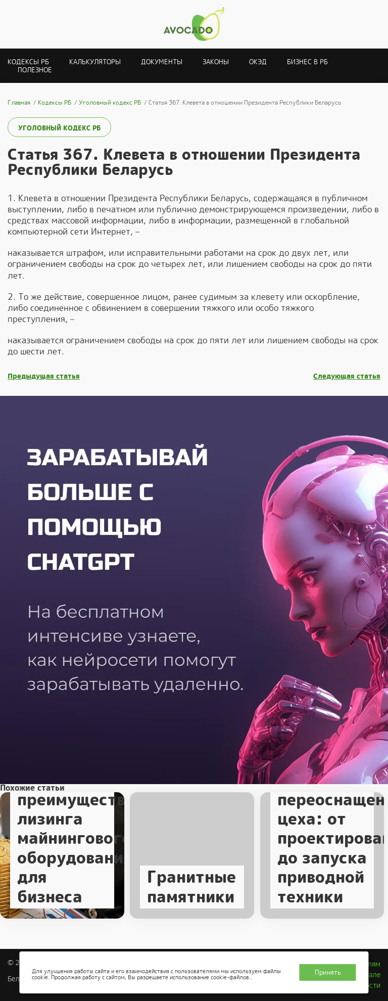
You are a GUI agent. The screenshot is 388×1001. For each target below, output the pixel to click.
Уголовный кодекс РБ (59, 128)
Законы (216, 62)
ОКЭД (258, 62)
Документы (161, 62)
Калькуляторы (95, 62)
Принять (328, 972)
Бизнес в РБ (307, 62)
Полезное (35, 70)
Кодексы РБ (28, 62)
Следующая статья (346, 376)
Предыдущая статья (44, 376)
